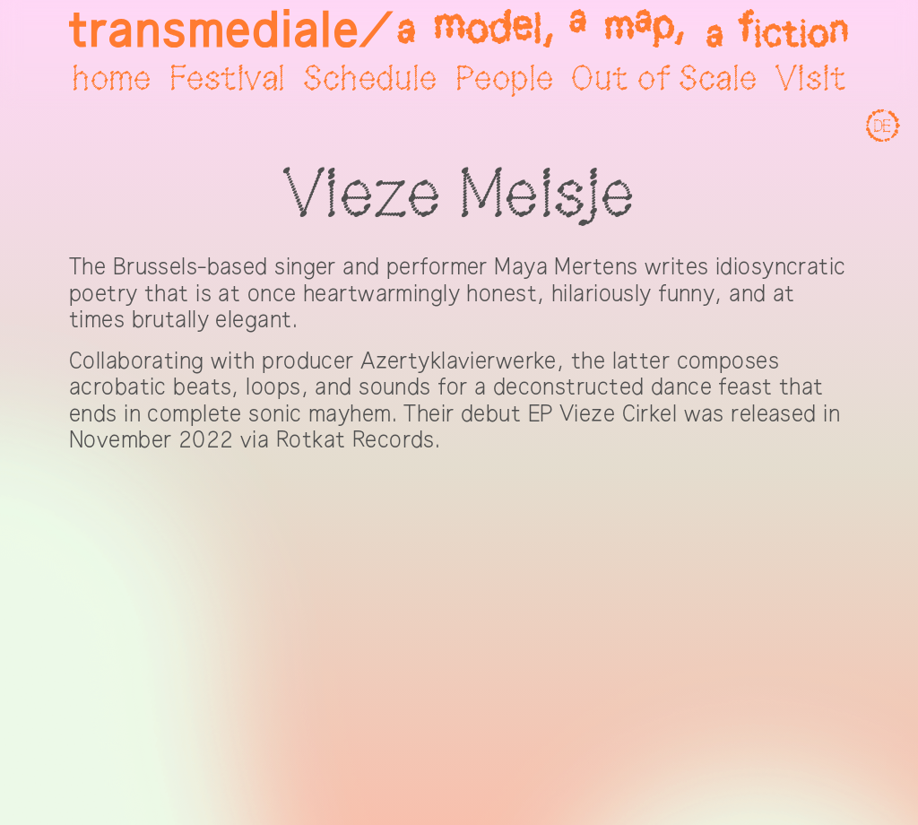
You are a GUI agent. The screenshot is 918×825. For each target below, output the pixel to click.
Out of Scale (664, 80)
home (112, 80)
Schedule (370, 80)
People (504, 80)
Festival (227, 80)
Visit (810, 80)
